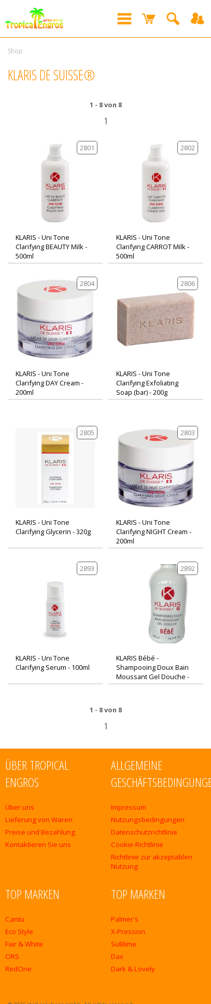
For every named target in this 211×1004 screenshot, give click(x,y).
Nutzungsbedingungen (148, 819)
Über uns (19, 807)
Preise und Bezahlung (40, 832)
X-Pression (128, 931)
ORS (12, 956)
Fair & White (24, 944)
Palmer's (124, 919)
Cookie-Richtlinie (137, 844)
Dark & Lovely (133, 968)
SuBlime (123, 944)
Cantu (14, 919)
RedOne (18, 968)
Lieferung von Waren (39, 819)
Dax (117, 956)
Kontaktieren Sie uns (38, 844)
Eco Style (19, 931)
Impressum (128, 807)
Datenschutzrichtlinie (144, 832)
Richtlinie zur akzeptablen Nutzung (151, 861)
